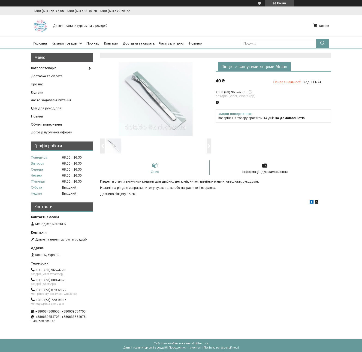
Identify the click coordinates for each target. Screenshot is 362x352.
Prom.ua (202, 343)
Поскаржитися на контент (185, 347)
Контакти (111, 43)
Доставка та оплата (138, 43)
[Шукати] (322, 43)
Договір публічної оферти (51, 132)
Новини (37, 116)
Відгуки (37, 92)
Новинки (195, 43)
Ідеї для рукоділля (46, 108)
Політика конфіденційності (221, 347)
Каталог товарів (64, 43)
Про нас (93, 43)
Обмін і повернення (46, 124)
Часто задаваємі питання (51, 100)
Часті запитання (171, 43)
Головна (40, 43)
